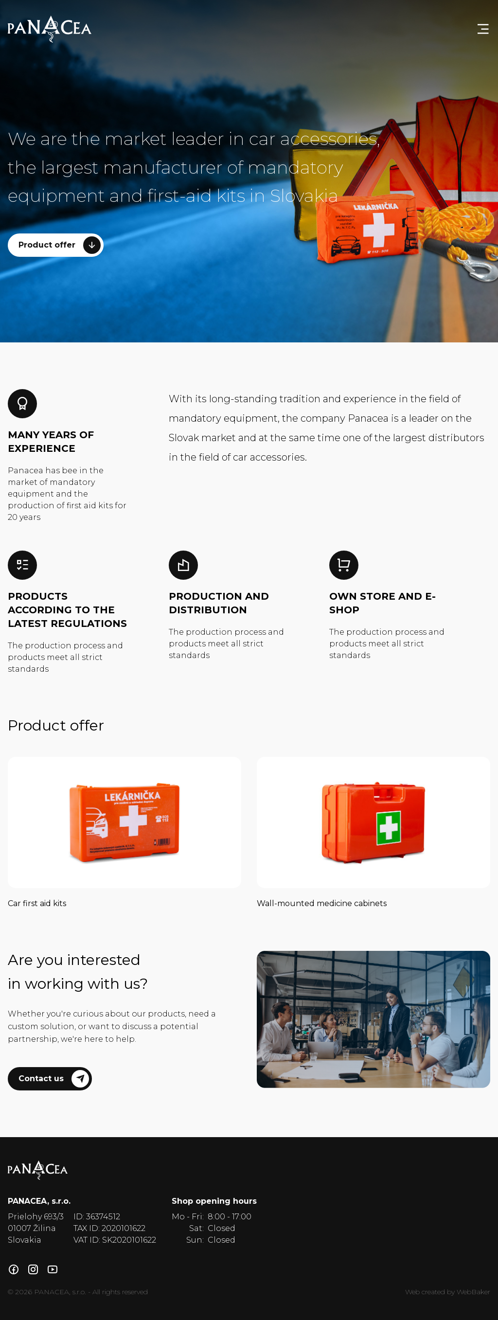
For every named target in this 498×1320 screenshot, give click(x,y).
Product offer (59, 245)
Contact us (53, 1079)
